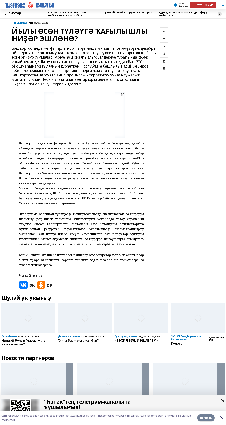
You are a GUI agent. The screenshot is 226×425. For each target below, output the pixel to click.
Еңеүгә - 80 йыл (203, 5)
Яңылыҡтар (11, 13)
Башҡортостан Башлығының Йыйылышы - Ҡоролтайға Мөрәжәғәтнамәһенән (67, 14)
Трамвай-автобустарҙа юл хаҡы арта (127, 12)
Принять (206, 417)
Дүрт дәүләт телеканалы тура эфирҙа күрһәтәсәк (184, 14)
